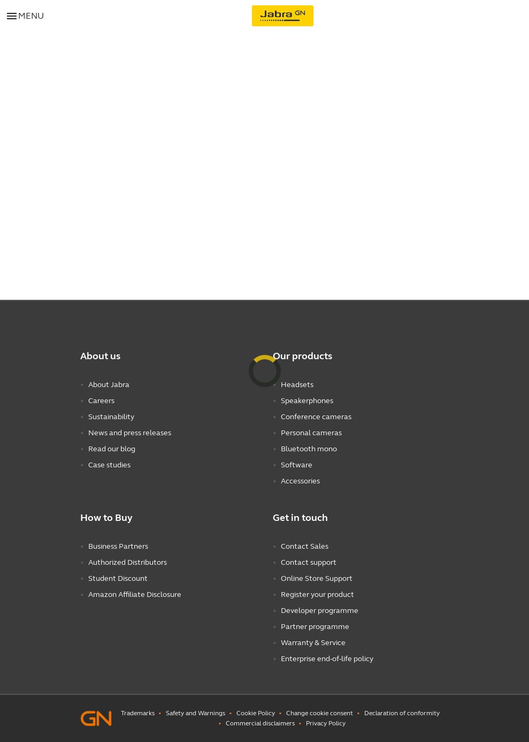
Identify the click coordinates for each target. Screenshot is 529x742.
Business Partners (118, 546)
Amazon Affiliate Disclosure (134, 594)
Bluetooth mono (309, 448)
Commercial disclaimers (260, 723)
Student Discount (118, 578)
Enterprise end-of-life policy (327, 658)
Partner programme (315, 626)
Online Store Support (316, 578)
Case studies (109, 465)
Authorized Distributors (127, 562)
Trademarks (138, 713)
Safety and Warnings (195, 713)
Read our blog (111, 448)
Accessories (300, 481)
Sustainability (111, 416)
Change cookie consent (319, 713)
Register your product (317, 594)
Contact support (308, 562)
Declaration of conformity (402, 713)
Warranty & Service (313, 642)
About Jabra (108, 384)
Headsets (297, 384)
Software (296, 465)
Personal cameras (311, 432)
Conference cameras (316, 416)
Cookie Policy (255, 713)
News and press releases (129, 432)
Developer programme (319, 610)
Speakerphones (307, 400)
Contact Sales (304, 546)
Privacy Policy (326, 723)
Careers (101, 400)
